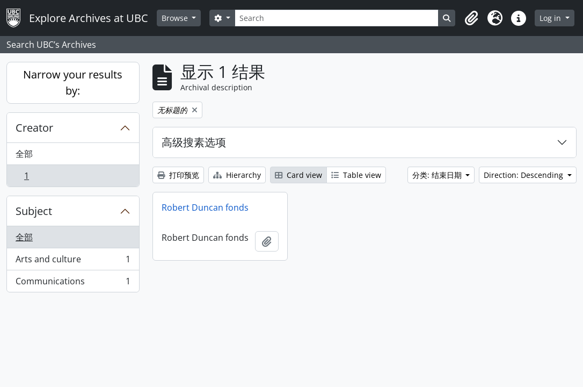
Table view (356, 175)
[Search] (337, 18)
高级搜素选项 (194, 142)
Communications (72, 283)
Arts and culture (72, 261)
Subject (34, 211)
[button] (471, 18)
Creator (34, 127)
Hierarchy (237, 175)
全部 (24, 154)
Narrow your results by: (72, 82)
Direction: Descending (524, 175)
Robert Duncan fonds (205, 207)
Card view (298, 175)
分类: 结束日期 (438, 175)
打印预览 (178, 175)
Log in (551, 18)
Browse (176, 18)
